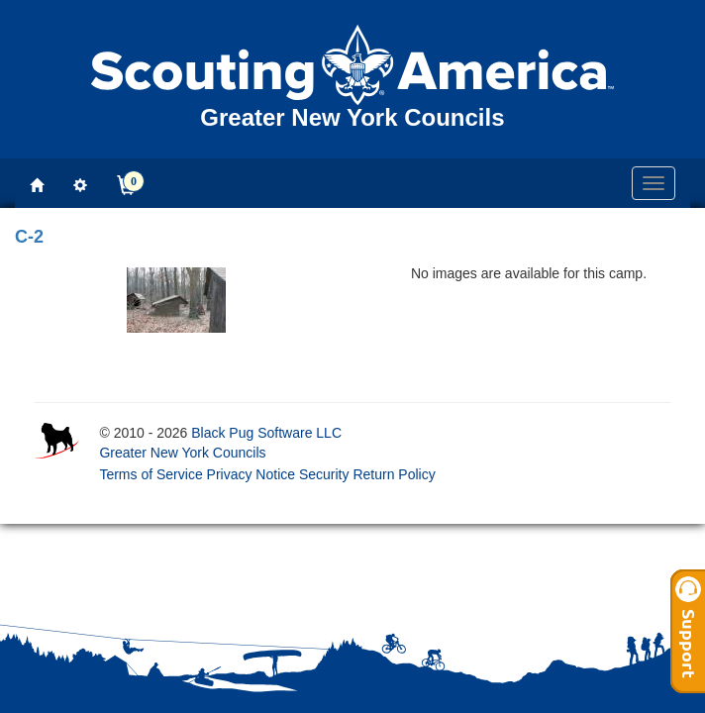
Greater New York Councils (182, 452)
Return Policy (393, 474)
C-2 (29, 237)
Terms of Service (150, 474)
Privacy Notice (251, 474)
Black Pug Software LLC (266, 433)
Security (324, 474)
